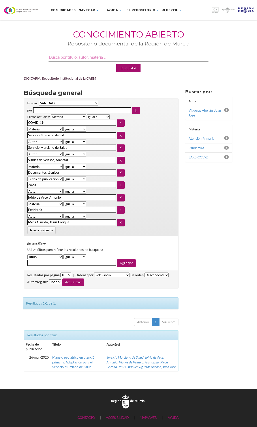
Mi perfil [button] (171, 10)
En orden (137, 275)
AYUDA (173, 417)
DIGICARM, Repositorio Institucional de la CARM (60, 78)
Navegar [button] (88, 10)
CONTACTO (86, 417)
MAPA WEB (148, 417)
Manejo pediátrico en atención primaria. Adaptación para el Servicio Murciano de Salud (74, 362)
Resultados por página (43, 275)
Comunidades (63, 10)
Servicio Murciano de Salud (125, 357)
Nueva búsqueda (41, 230)
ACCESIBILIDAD (117, 417)
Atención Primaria (201, 138)
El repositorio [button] (143, 10)
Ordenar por (84, 275)
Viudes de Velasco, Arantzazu (139, 362)
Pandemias (196, 148)
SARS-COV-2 (198, 157)
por (29, 110)
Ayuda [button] (114, 10)
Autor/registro (38, 282)
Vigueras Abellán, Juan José (157, 367)
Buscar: (32, 103)
